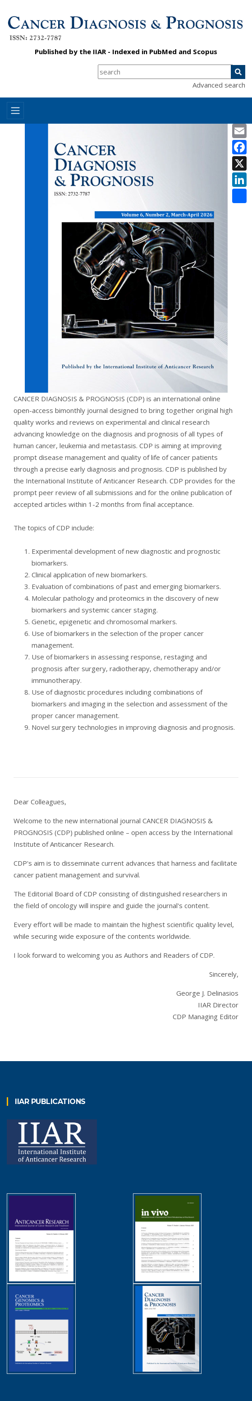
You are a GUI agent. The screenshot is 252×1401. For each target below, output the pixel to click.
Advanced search (218, 84)
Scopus (205, 51)
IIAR (99, 51)
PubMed (163, 51)
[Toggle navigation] (15, 110)
